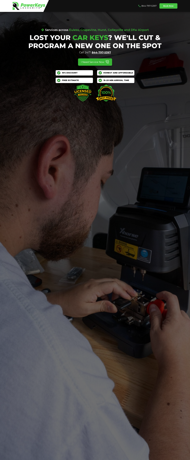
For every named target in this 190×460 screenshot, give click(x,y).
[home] (29, 6)
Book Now (168, 6)
